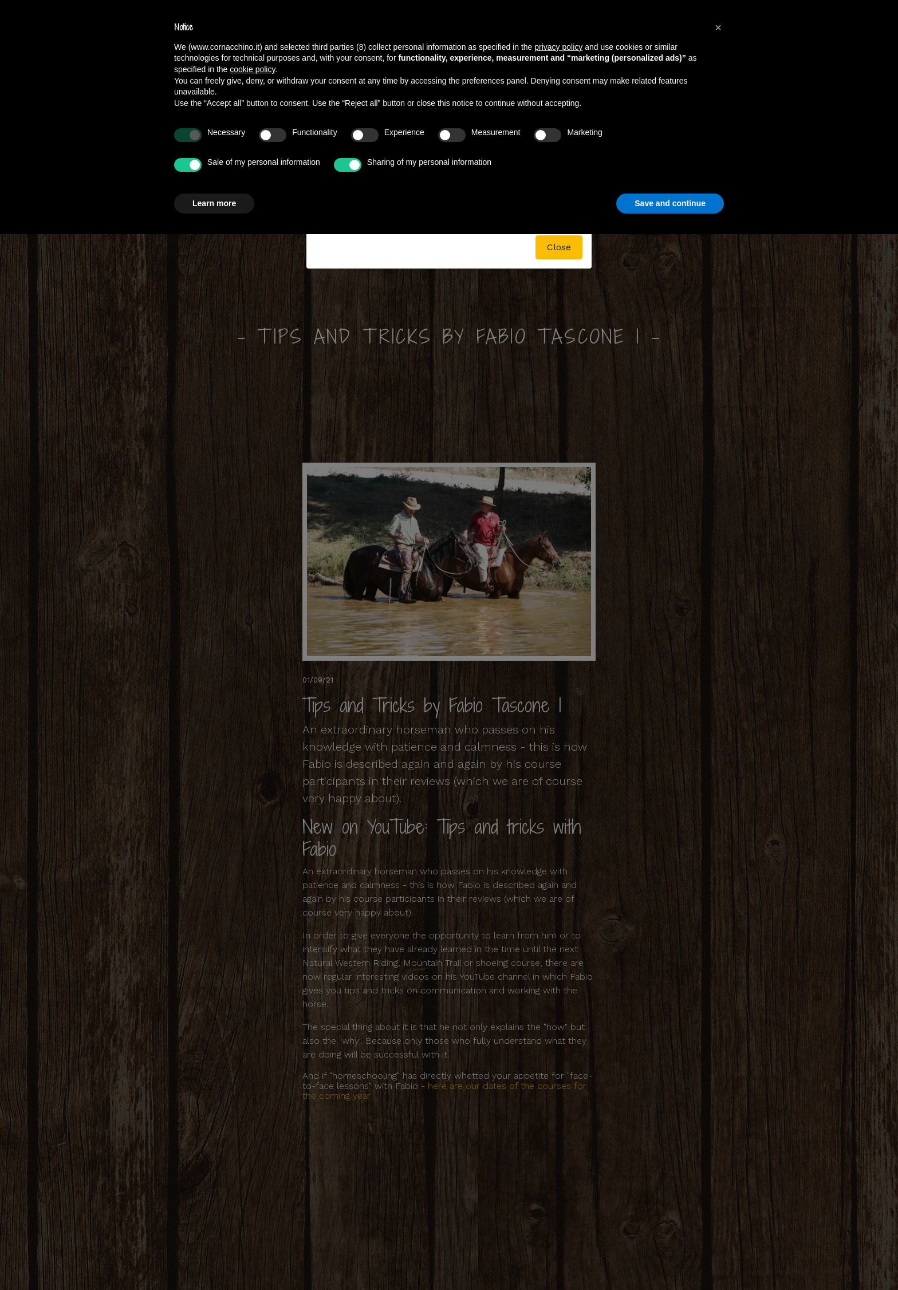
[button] (718, 27)
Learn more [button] (214, 203)
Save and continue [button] (670, 203)
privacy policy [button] (558, 47)
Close (559, 247)
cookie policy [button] (252, 69)
